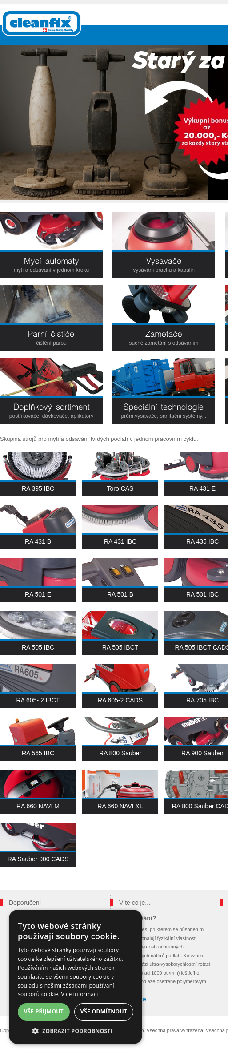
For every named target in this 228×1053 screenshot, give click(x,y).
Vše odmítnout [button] (103, 1011)
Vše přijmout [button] (44, 1011)
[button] (75, 1031)
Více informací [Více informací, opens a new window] (79, 994)
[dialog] (75, 977)
